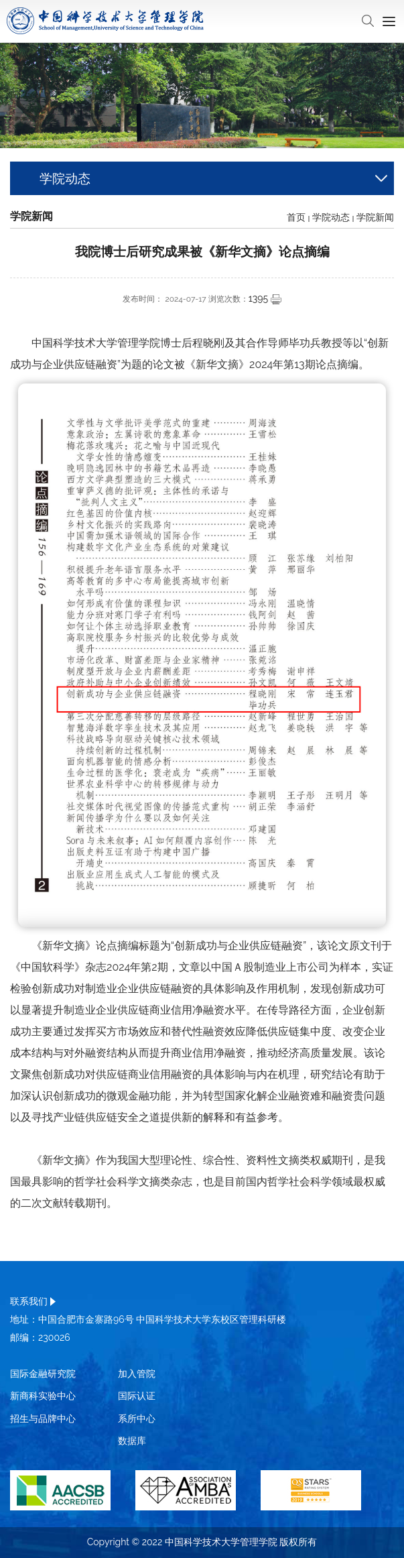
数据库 (132, 1440)
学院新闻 (375, 217)
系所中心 (136, 1418)
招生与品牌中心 (43, 1418)
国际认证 (136, 1395)
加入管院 (136, 1373)
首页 (296, 217)
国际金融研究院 (43, 1373)
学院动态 (331, 217)
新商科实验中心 (43, 1395)
